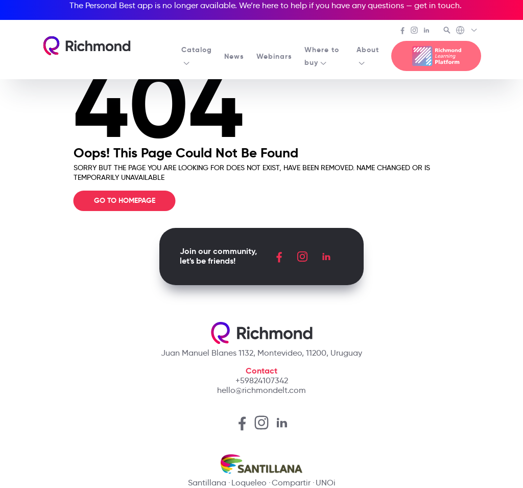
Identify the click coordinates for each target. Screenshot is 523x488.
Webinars (274, 56)
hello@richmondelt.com (261, 390)
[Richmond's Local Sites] (467, 31)
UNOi (326, 482)
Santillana (207, 482)
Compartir (291, 482)
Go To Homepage (124, 200)
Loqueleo (249, 482)
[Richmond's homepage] (87, 45)
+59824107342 (261, 380)
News (234, 56)
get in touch (437, 5)
